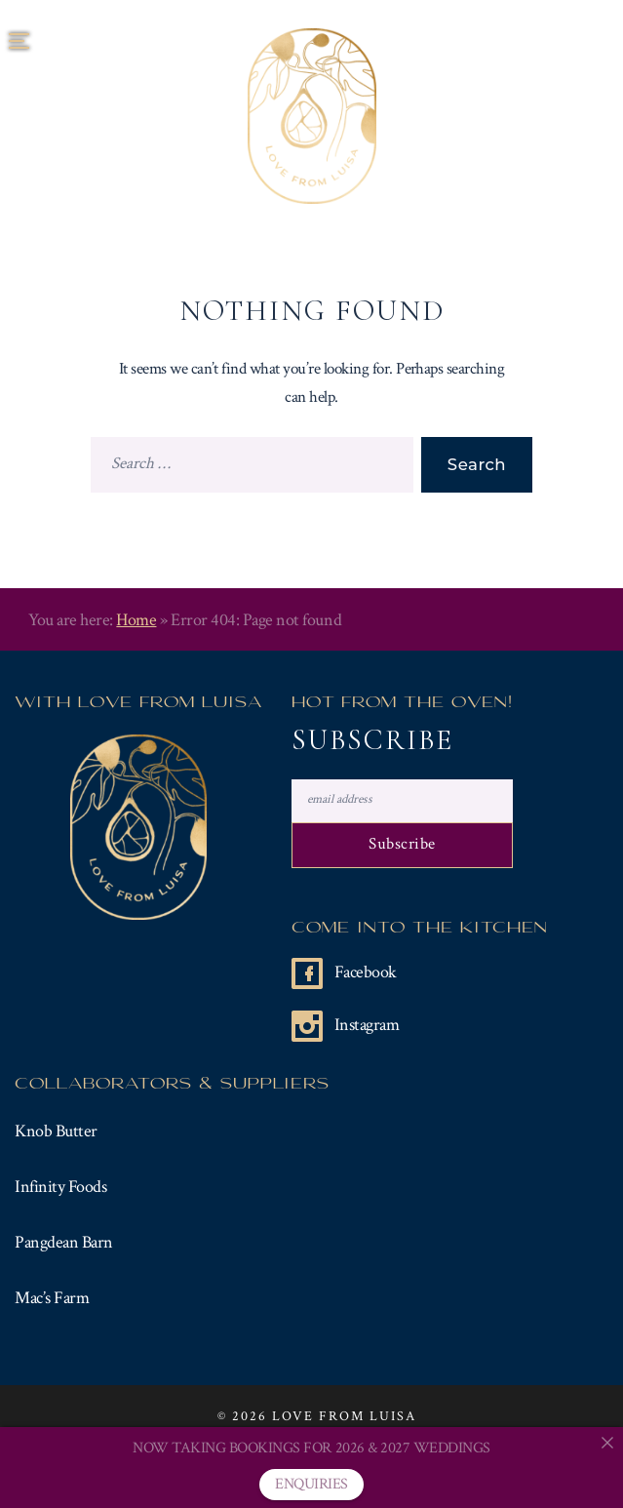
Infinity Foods (60, 1186)
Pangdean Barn (64, 1242)
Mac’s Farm (52, 1298)
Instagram (367, 1024)
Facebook (365, 972)
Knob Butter (56, 1131)
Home (136, 620)
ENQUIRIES (311, 1484)
